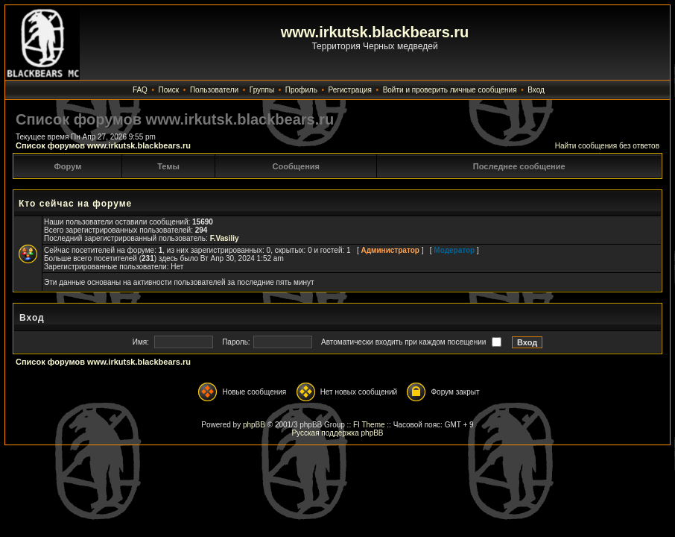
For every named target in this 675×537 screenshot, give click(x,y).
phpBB (254, 425)
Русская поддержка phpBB (337, 433)
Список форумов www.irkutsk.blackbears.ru (103, 145)
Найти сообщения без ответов (607, 146)
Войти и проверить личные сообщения (450, 90)
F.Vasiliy (224, 238)
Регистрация (350, 90)
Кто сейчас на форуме (75, 203)
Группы (262, 90)
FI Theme (369, 425)
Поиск (169, 90)
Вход (536, 90)
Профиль (301, 90)
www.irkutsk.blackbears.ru (375, 32)
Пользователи (214, 90)
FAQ (140, 90)
